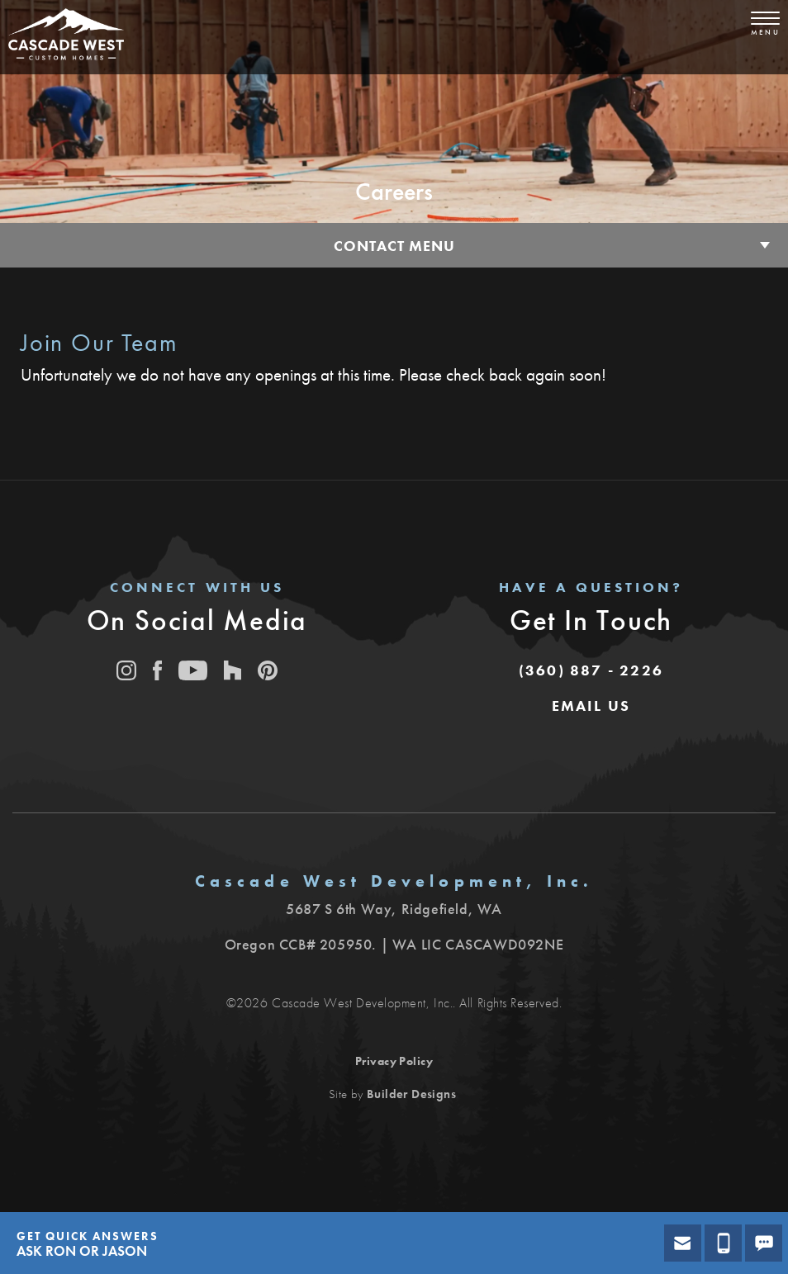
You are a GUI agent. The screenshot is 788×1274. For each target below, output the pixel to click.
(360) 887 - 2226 (591, 670)
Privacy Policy (394, 1061)
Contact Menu (394, 245)
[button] (591, 706)
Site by (392, 1094)
